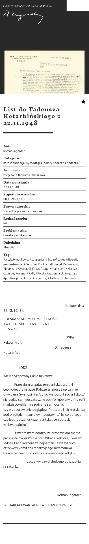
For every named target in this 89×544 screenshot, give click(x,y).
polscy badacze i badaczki (60, 163)
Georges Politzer (37, 264)
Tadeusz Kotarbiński (63, 278)
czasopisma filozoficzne (48, 259)
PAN (31, 273)
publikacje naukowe (18, 278)
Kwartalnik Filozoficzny (33, 269)
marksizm (58, 269)
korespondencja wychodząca (22, 163)
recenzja (40, 278)
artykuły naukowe (16, 259)
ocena (21, 273)
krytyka (10, 269)
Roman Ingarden (14, 151)
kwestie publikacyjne (17, 235)
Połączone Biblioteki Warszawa (24, 175)
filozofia (9, 247)
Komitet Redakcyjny (65, 264)
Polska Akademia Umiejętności (57, 273)
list (5, 223)
